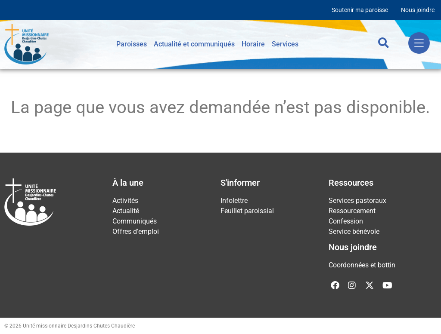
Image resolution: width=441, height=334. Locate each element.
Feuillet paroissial (247, 211)
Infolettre (234, 200)
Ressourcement (352, 211)
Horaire (253, 44)
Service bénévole (354, 231)
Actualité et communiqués (194, 44)
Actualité (125, 211)
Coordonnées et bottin (362, 265)
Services (285, 44)
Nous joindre (418, 9)
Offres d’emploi (135, 231)
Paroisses (131, 44)
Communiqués (134, 221)
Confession (346, 221)
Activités (125, 200)
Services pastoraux (357, 200)
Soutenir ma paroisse (360, 9)
